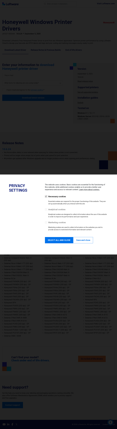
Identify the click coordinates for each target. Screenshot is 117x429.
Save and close (83, 240)
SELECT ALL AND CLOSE (59, 240)
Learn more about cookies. (89, 189)
